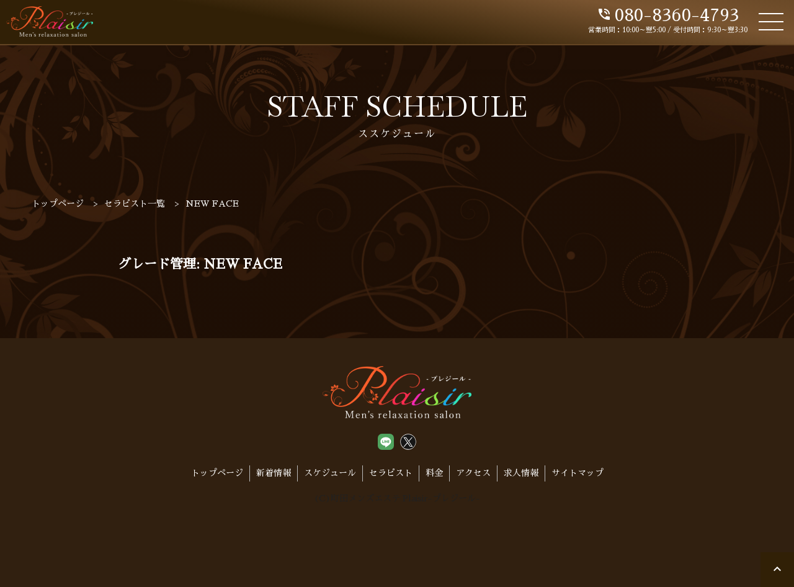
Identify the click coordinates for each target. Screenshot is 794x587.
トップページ (217, 472)
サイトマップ (577, 472)
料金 (434, 472)
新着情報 (273, 472)
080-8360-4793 (668, 15)
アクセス (473, 472)
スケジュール (330, 472)
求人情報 (521, 472)
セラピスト (391, 472)
